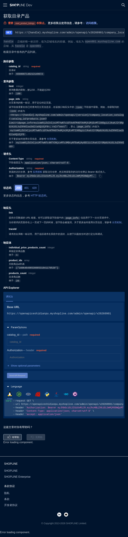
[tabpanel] (64, 407)
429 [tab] (34, 187)
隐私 (7, 493)
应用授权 (37, 171)
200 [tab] (18, 187)
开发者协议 (11, 505)
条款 (7, 499)
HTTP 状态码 (38, 195)
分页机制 (51, 139)
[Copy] (100, 176)
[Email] (67, 514)
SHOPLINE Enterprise (17, 476)
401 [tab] (26, 187)
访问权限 (91, 23)
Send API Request (17, 375)
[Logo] (21, 5)
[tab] (9, 394)
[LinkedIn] (60, 514)
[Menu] (5, 5)
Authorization (14, 350)
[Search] (123, 5)
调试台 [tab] (9, 296)
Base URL (13, 307)
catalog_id (13, 334)
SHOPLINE (11, 470)
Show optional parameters (23, 366)
